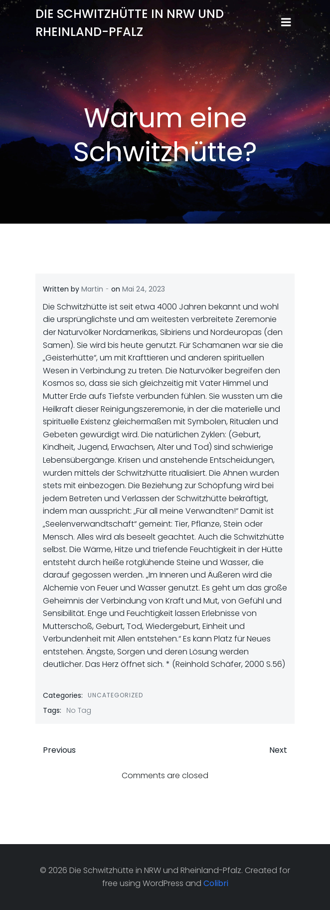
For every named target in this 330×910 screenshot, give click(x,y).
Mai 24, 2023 (143, 289)
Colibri (215, 883)
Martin (92, 289)
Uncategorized (115, 695)
